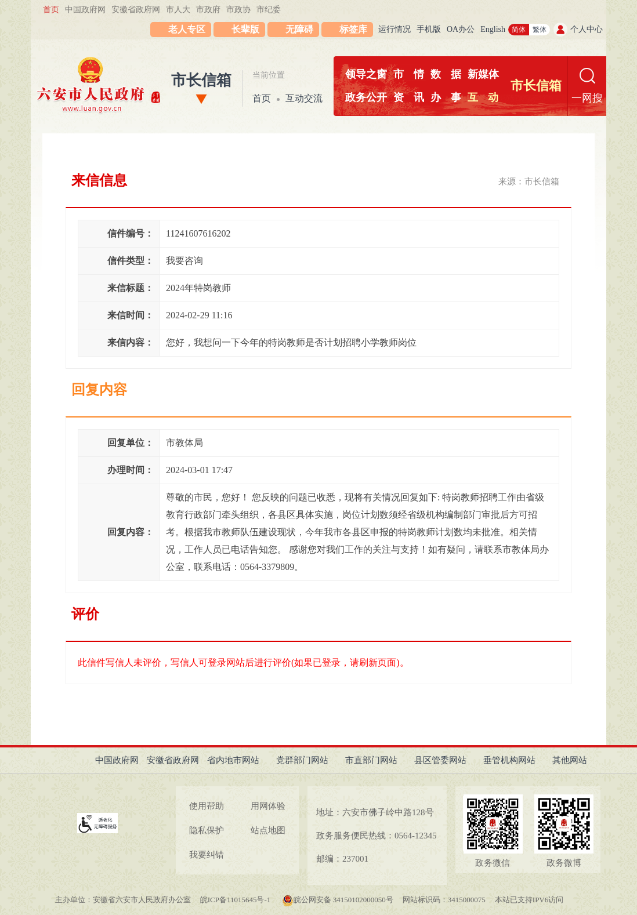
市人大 (178, 9)
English (492, 29)
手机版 (429, 29)
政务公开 (366, 97)
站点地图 (268, 830)
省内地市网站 (233, 760)
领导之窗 (366, 74)
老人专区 (186, 29)
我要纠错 (206, 854)
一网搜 (587, 98)
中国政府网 (85, 9)
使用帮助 (206, 806)
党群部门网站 (302, 760)
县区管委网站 (440, 760)
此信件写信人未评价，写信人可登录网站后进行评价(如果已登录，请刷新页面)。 (243, 662)
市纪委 (268, 9)
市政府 (208, 9)
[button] (239, 29)
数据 (445, 74)
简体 (519, 30)
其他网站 (569, 760)
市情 (408, 74)
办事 (445, 97)
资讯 (408, 97)
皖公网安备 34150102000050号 (337, 899)
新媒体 (483, 74)
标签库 (353, 29)
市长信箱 (201, 80)
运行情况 (394, 29)
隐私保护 (206, 830)
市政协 (238, 9)
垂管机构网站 (509, 760)
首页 (51, 9)
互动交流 (304, 98)
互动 (483, 97)
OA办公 (461, 29)
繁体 (539, 30)
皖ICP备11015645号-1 (236, 899)
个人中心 (586, 29)
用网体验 (268, 806)
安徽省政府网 (135, 9)
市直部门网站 (371, 760)
